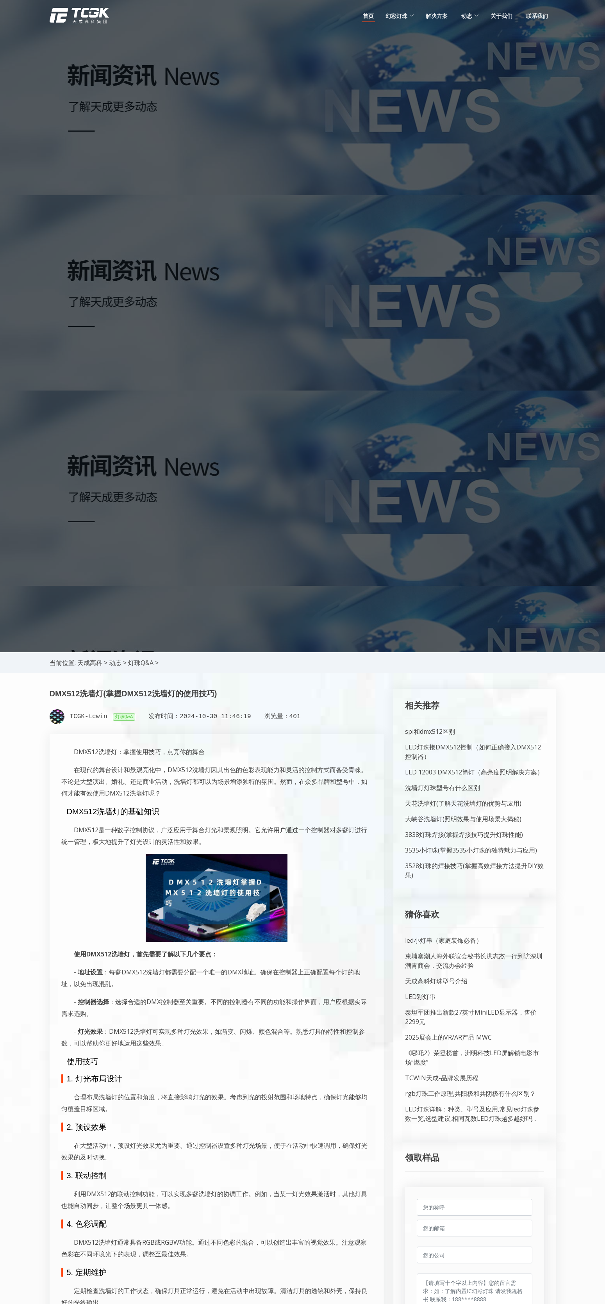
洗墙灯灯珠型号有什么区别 (442, 787)
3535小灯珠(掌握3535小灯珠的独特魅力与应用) (471, 850)
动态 (115, 662)
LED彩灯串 (420, 996)
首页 (368, 16)
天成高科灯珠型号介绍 (436, 981)
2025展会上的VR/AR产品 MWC (448, 1037)
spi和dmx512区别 (430, 731)
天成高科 (89, 662)
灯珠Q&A (140, 662)
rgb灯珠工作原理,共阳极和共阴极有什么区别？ (470, 1093)
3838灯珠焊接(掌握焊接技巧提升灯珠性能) (464, 834)
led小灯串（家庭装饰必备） (443, 940)
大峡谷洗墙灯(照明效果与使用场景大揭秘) (463, 819)
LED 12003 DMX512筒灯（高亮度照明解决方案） (474, 772)
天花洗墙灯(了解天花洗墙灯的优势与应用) (463, 803)
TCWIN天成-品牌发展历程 (441, 1078)
